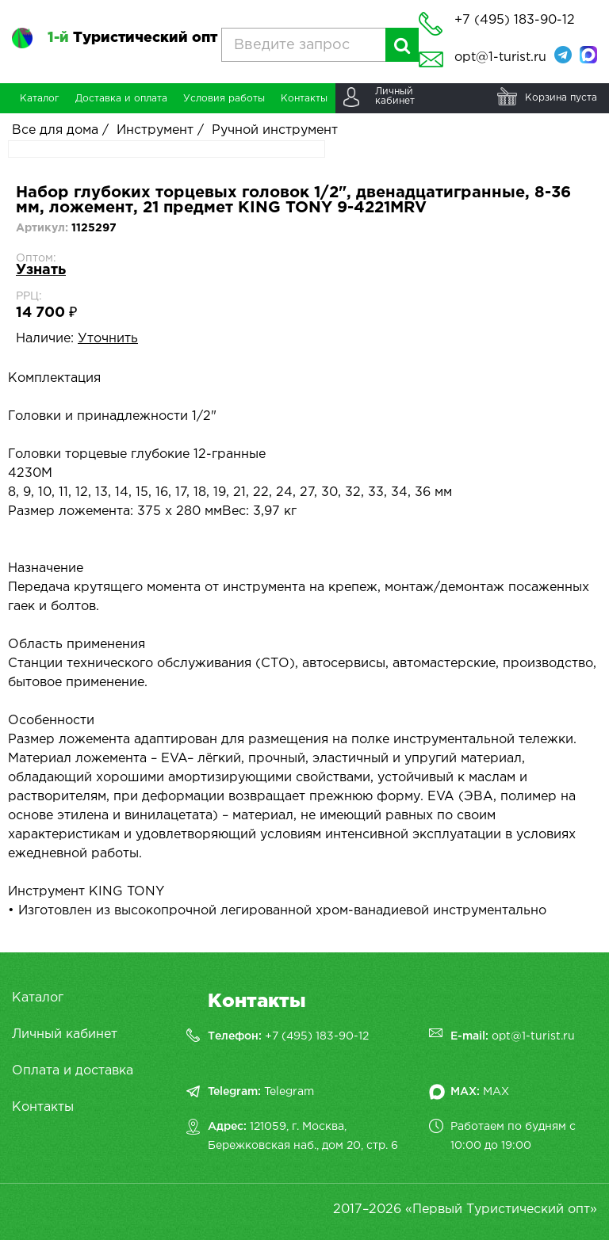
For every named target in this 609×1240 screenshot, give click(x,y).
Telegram (289, 1092)
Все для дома (55, 130)
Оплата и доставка (72, 1071)
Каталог (37, 998)
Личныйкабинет (395, 96)
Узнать (41, 270)
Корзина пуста (561, 97)
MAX (496, 1092)
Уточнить (108, 339)
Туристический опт (132, 38)
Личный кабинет (64, 1034)
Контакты (43, 1107)
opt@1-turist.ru (500, 57)
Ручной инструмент (275, 130)
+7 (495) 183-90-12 (317, 1036)
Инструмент (155, 130)
